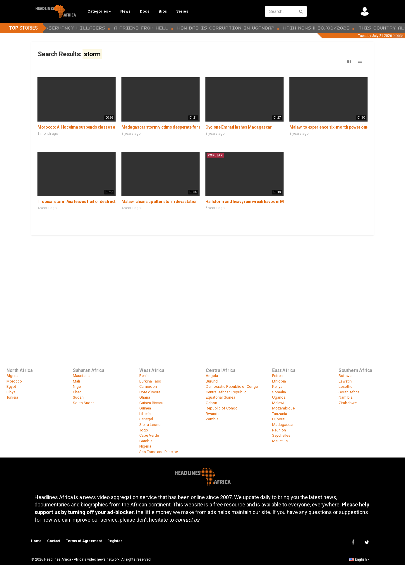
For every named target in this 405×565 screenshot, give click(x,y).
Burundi (212, 381)
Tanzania (279, 414)
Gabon (211, 403)
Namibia (346, 397)
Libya (11, 392)
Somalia (279, 392)
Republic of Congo (222, 408)
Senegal (146, 419)
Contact (53, 541)
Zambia (212, 419)
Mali (76, 381)
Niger (77, 386)
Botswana (347, 375)
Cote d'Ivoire (149, 392)
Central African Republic (226, 392)
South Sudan (84, 403)
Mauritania (81, 375)
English (359, 559)
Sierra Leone (149, 424)
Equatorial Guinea (220, 397)
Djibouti (278, 419)
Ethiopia (279, 381)
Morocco (14, 381)
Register (114, 541)
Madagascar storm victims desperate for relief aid (168, 127)
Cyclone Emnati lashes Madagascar (238, 127)
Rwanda (212, 414)
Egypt (11, 386)
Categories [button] (99, 11)
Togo (143, 430)
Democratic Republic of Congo (232, 386)
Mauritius (280, 441)
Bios (163, 11)
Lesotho (346, 386)
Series (182, 11)
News (125, 11)
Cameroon (148, 386)
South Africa (349, 392)
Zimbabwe (348, 403)
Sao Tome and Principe (158, 452)
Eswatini (346, 381)
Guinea (145, 408)
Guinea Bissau (151, 403)
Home (36, 541)
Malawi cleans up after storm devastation (159, 201)
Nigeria (145, 446)
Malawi (278, 403)
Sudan (78, 397)
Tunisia (12, 397)
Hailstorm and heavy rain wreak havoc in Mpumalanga (255, 201)
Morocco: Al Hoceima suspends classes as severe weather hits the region (105, 127)
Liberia (145, 414)
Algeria (12, 375)
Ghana (144, 397)
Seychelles (281, 435)
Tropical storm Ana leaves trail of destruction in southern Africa (96, 201)
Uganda (279, 397)
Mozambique (283, 408)
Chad (77, 392)
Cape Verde (149, 435)
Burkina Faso (150, 381)
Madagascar (283, 424)
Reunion (279, 430)
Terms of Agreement (84, 541)
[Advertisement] (202, 280)
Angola (212, 375)
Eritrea (277, 375)
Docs (144, 11)
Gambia (145, 441)
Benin (144, 375)
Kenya (277, 386)
